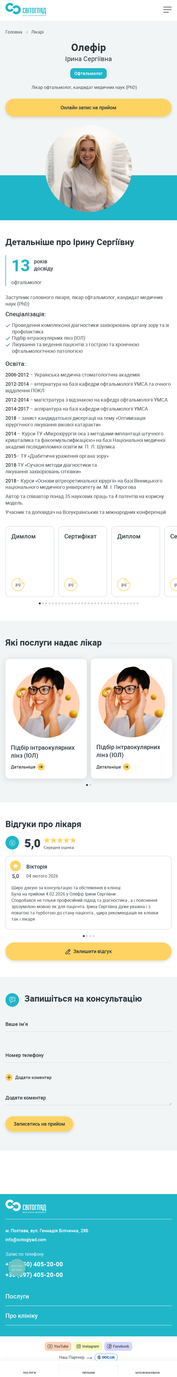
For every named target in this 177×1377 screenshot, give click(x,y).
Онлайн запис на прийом (88, 107)
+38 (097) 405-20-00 (34, 1275)
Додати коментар (33, 1077)
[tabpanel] (31, 561)
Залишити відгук (92, 951)
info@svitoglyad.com (25, 1240)
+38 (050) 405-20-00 (34, 1264)
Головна (13, 32)
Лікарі (37, 32)
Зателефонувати (147, 1373)
